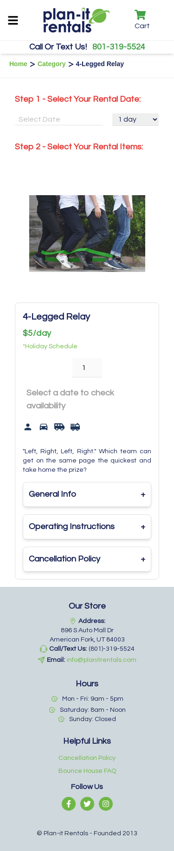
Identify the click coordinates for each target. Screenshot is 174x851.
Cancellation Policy (87, 559)
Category (52, 64)
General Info (87, 494)
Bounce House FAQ (87, 771)
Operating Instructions (87, 526)
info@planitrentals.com (101, 660)
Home (18, 64)
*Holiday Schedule (50, 346)
